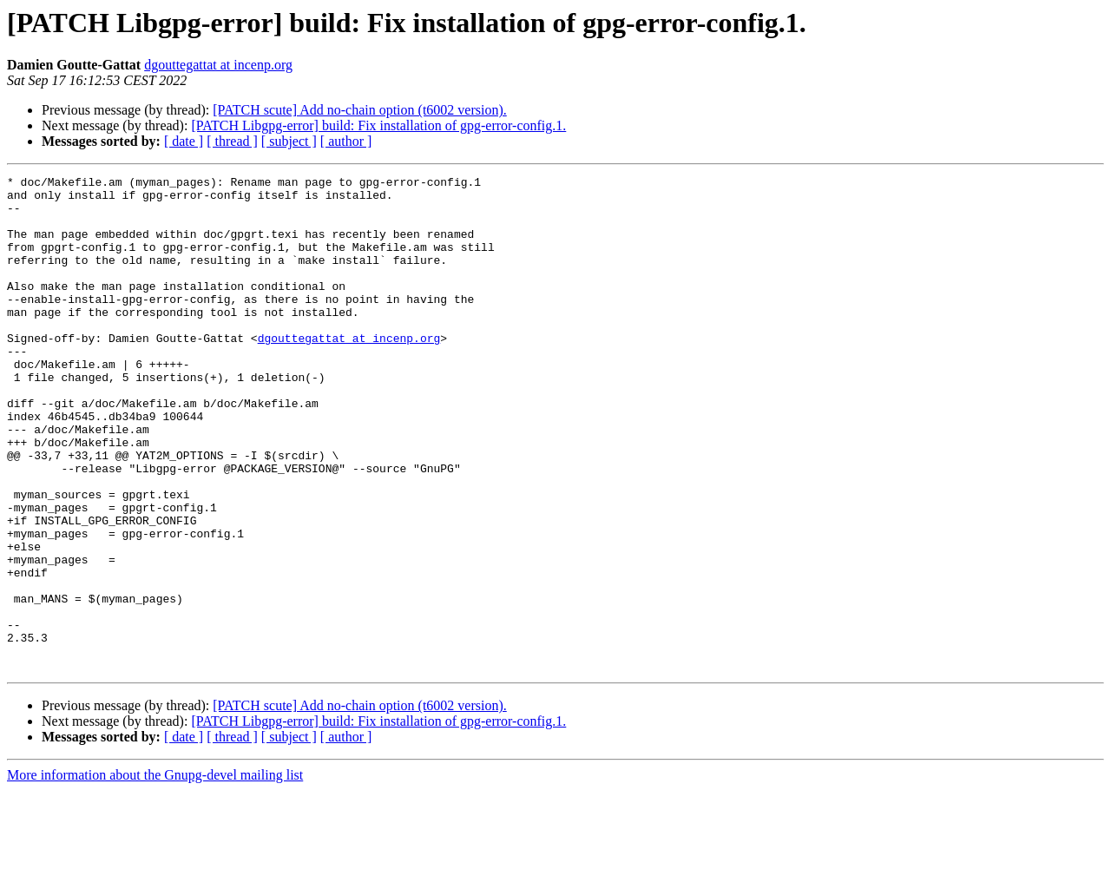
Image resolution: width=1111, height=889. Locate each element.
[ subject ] (289, 141)
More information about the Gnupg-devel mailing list (155, 873)
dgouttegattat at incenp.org (218, 64)
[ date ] (183, 141)
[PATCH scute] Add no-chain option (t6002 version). (359, 109)
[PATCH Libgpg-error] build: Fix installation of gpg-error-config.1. (378, 125)
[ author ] (346, 141)
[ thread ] (232, 141)
